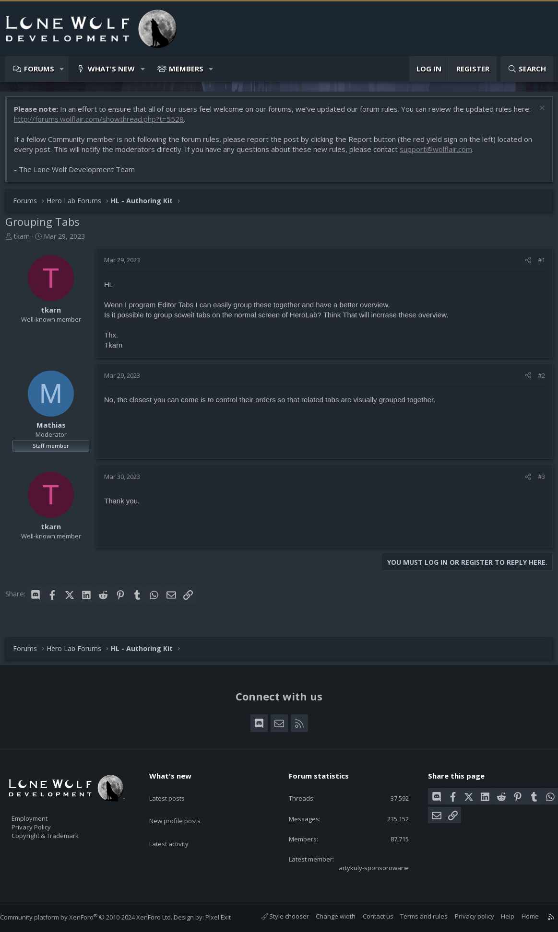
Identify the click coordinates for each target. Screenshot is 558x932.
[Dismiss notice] (536, 114)
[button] (62, 69)
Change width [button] (326, 916)
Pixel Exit (227, 917)
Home (520, 916)
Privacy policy (465, 916)
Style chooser (275, 916)
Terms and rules (414, 916)
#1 (536, 264)
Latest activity (177, 823)
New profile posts (184, 805)
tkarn (27, 240)
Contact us (368, 916)
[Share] (523, 264)
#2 (536, 380)
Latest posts (175, 786)
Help (498, 916)
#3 (536, 481)
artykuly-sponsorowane (365, 867)
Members (186, 68)
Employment (42, 811)
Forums (39, 68)
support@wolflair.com (440, 154)
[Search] (526, 69)
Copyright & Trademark (60, 831)
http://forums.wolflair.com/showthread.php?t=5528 (122, 123)
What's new (111, 68)
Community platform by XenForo (96, 917)
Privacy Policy (43, 821)
